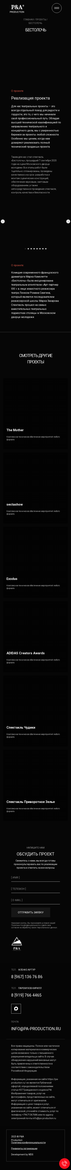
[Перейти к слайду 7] (43, 248)
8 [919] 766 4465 (26, 995)
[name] (35, 878)
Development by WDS (22, 1154)
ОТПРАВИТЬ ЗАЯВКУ (31, 912)
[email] (35, 900)
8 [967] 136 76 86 (26, 976)
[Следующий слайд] (68, 221)
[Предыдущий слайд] (3, 221)
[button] (24, 1148)
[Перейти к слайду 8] (45, 248)
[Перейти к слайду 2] (28, 248)
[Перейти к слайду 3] (31, 248)
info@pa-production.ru (36, 1028)
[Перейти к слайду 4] (34, 248)
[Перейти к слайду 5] (37, 248)
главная (29, 19)
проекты (41, 19)
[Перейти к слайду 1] (25, 248)
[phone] (35, 889)
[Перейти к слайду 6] (40, 248)
